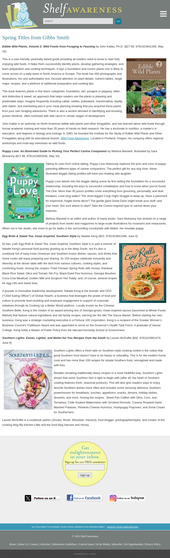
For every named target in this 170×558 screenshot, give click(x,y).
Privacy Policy (153, 544)
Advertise (45, 544)
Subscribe (117, 544)
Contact (34, 544)
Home (12, 544)
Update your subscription (122, 527)
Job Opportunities (133, 544)
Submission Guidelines (64, 544)
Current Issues (86, 544)
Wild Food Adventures (75, 138)
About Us (23, 544)
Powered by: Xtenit (85, 554)
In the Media (103, 544)
